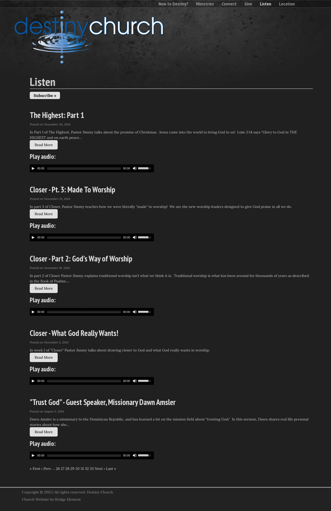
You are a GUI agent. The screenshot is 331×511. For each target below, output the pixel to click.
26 (58, 468)
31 (82, 468)
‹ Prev (46, 468)
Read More (44, 144)
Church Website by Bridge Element (51, 499)
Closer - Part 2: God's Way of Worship (81, 258)
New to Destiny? (173, 4)
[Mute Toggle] (135, 168)
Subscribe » (45, 95)
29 (72, 468)
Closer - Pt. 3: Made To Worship (72, 189)
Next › (100, 468)
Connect (229, 4)
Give (248, 4)
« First (35, 468)
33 (92, 468)
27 (62, 468)
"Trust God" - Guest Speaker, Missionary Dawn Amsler (103, 402)
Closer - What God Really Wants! (74, 333)
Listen (265, 4)
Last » (111, 468)
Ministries (205, 4)
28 (67, 468)
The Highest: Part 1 (57, 115)
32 (87, 468)
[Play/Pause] (33, 168)
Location (287, 4)
